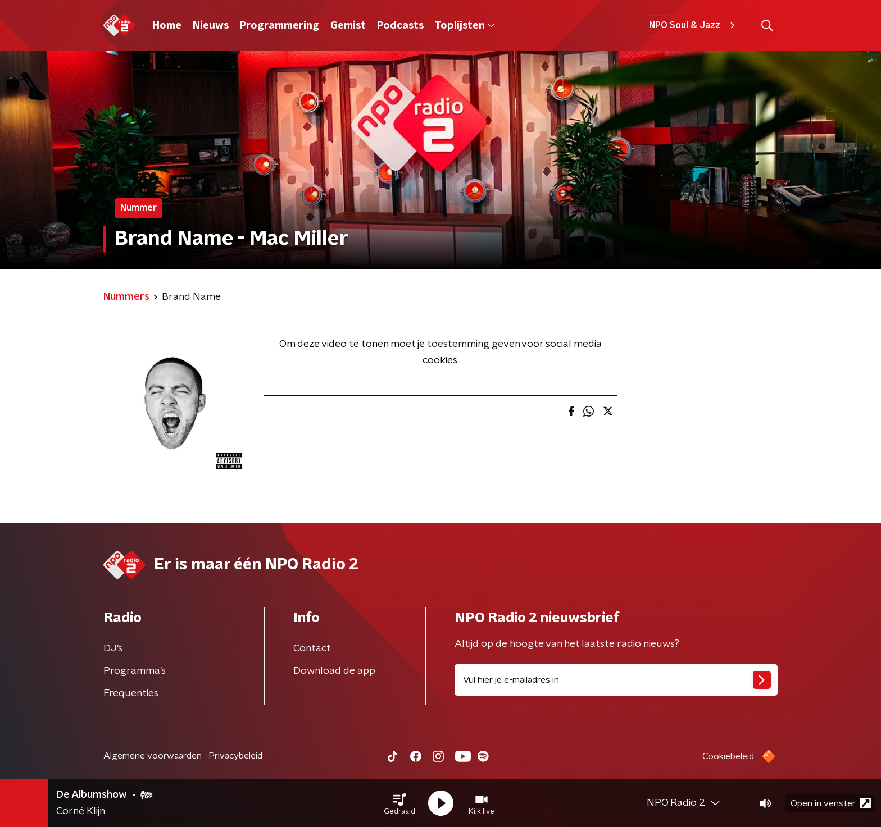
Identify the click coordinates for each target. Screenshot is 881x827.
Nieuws (211, 26)
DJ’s (112, 648)
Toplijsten (464, 26)
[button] (399, 803)
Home (166, 26)
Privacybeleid (235, 755)
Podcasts (400, 26)
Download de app (334, 671)
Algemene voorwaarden (152, 755)
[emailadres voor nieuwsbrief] (616, 680)
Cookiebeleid (728, 756)
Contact (312, 648)
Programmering (279, 26)
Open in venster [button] (831, 803)
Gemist (348, 26)
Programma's (134, 671)
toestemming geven (473, 344)
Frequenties (130, 693)
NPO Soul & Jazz (693, 25)
